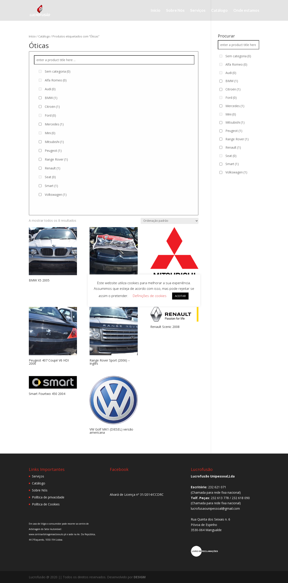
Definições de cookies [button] (149, 295)
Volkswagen (56, 194)
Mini (50, 133)
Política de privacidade (48, 497)
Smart (51, 186)
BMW (51, 98)
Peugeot (53, 150)
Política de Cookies (46, 504)
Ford (50, 115)
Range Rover (56, 159)
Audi (50, 89)
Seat (50, 177)
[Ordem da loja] (169, 221)
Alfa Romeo (56, 80)
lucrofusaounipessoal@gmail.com (215, 508)
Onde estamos (246, 11)
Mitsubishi (54, 142)
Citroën (52, 106)
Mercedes (54, 124)
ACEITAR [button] (180, 296)
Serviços (197, 11)
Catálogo (219, 11)
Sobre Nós (175, 11)
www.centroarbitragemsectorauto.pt (48, 534)
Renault (52, 168)
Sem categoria (57, 71)
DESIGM (140, 577)
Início (155, 11)
